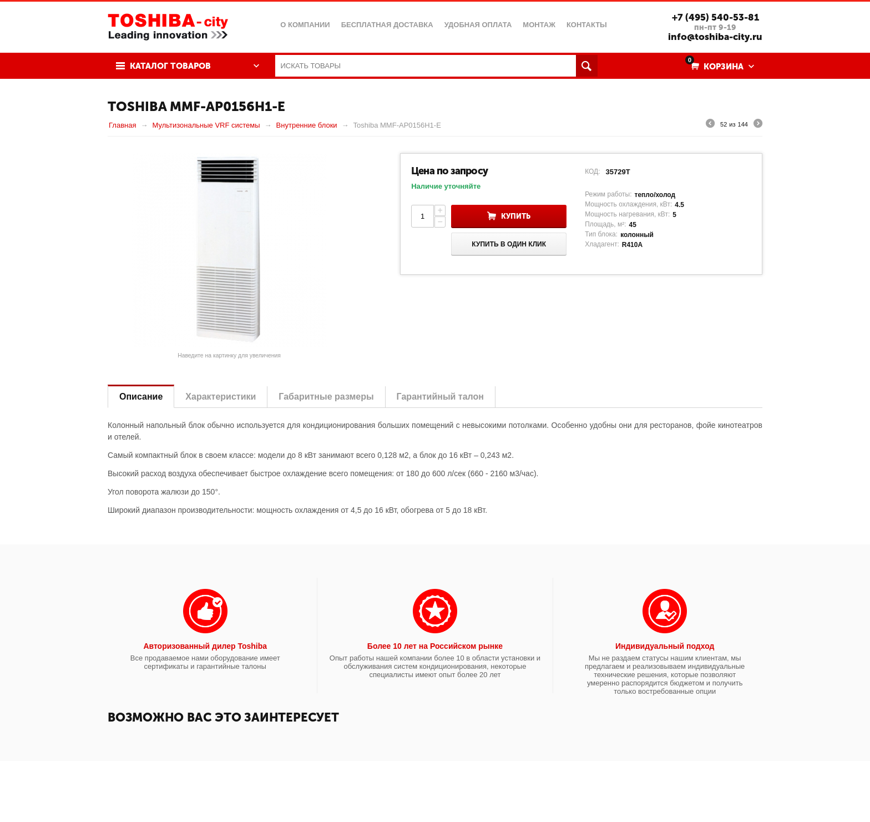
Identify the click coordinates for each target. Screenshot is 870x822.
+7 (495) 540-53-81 (715, 17)
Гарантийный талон (440, 396)
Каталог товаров (170, 66)
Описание (141, 396)
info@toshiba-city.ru (715, 36)
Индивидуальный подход (664, 646)
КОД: (592, 171)
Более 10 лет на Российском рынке (435, 646)
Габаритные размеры (326, 396)
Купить (515, 216)
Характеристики (220, 396)
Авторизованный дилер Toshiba (205, 646)
